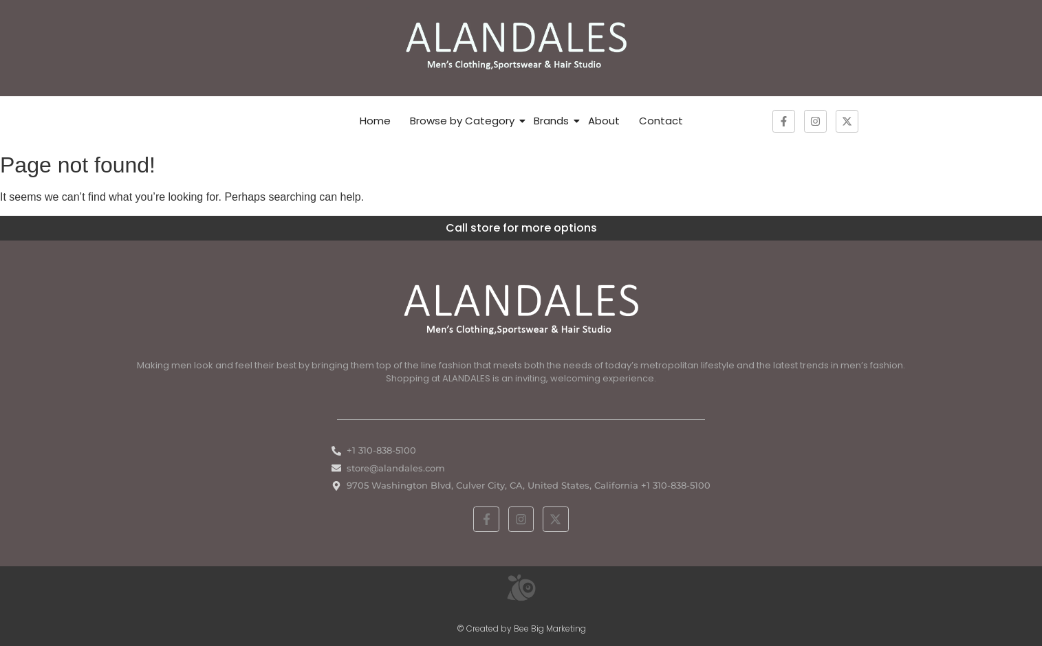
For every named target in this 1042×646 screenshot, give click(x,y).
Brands (551, 120)
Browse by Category (462, 120)
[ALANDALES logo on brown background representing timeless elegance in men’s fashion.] (521, 46)
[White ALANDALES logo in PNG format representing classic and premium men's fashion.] (521, 307)
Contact (661, 120)
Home (375, 120)
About (604, 120)
